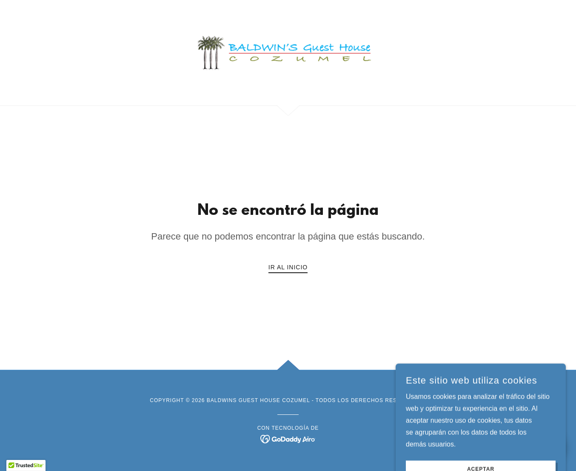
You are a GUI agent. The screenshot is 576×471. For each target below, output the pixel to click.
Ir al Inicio (288, 267)
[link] (288, 52)
